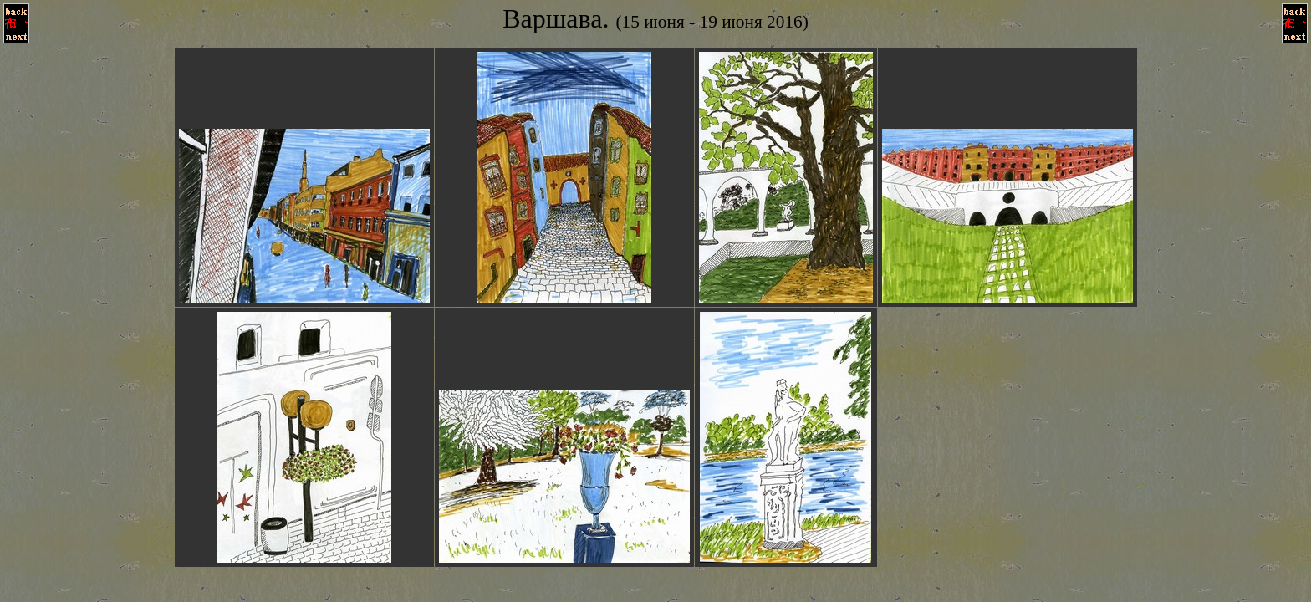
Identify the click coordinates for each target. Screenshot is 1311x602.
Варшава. (655, 18)
